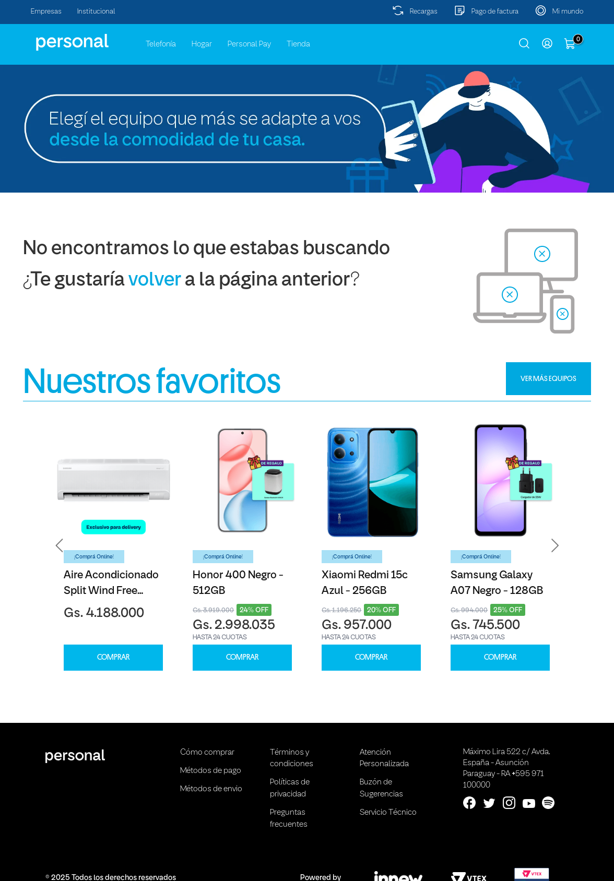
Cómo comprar (207, 752)
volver (154, 280)
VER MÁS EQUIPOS (548, 378)
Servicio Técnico (388, 812)
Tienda (298, 44)
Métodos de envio (211, 789)
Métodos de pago (210, 771)
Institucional (96, 11)
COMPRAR (113, 657)
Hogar (202, 44)
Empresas (46, 11)
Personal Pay (249, 44)
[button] (59, 545)
